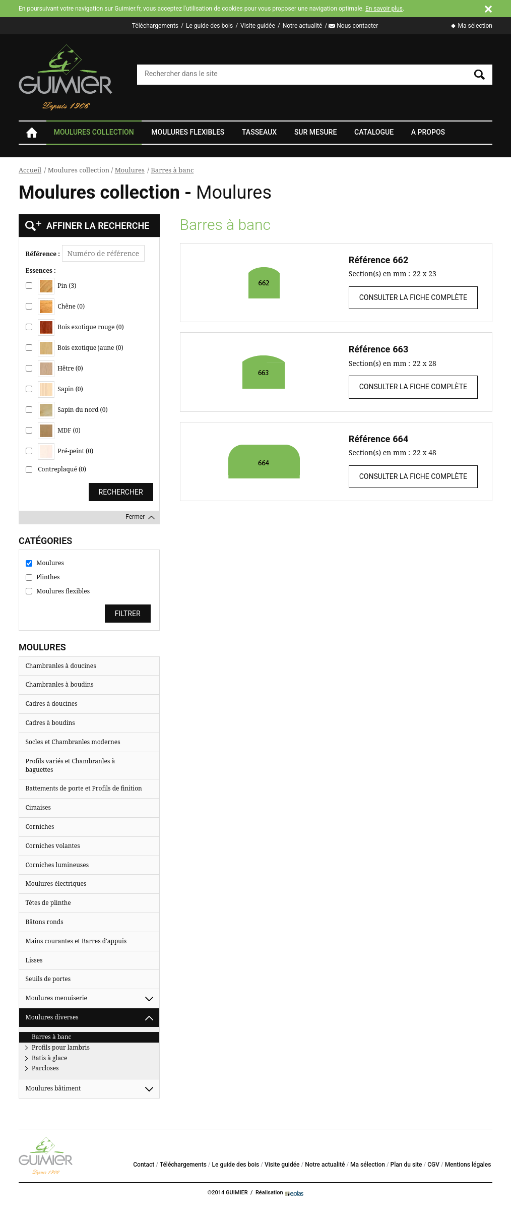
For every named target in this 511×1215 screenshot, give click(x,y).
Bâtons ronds (44, 922)
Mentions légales (468, 1164)
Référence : (43, 254)
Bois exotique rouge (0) (80, 327)
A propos (428, 132)
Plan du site (406, 1164)
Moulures (130, 169)
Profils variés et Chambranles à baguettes (70, 765)
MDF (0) (59, 430)
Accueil (31, 133)
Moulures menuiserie (56, 998)
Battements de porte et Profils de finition (84, 788)
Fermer (135, 516)
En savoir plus (384, 8)
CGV (433, 1164)
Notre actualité (303, 25)
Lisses (34, 960)
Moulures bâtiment (53, 1088)
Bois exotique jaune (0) (80, 348)
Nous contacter (357, 25)
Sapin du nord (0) (72, 410)
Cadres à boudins (50, 722)
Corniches (40, 826)
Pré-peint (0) (65, 451)
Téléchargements (155, 25)
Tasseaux (259, 132)
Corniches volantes (53, 845)
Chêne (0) (61, 306)
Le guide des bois (209, 25)
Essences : (41, 271)
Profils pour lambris (61, 1047)
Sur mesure (315, 132)
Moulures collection (94, 132)
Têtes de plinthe (48, 902)
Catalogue (374, 132)
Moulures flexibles (187, 132)
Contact (143, 1164)
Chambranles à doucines (61, 665)
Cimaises (38, 807)
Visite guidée (257, 25)
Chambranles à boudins (60, 684)
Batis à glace (49, 1058)
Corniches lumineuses (57, 865)
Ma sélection (475, 25)
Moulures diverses (52, 1017)
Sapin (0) (60, 389)
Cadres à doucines (52, 703)
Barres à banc (172, 169)
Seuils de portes (48, 979)
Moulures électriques (56, 883)
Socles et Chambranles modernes (73, 742)
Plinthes (47, 577)
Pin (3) (57, 286)
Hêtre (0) (60, 368)
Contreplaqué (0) (62, 469)
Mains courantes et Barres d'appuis (76, 941)
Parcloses (45, 1068)
